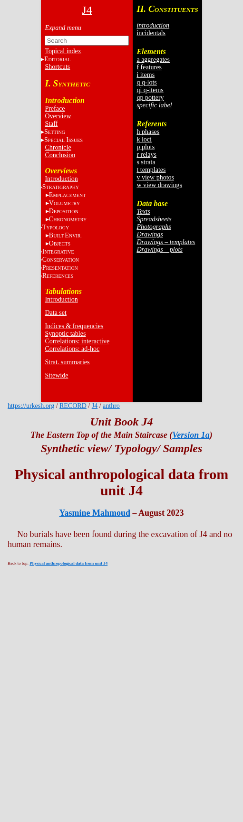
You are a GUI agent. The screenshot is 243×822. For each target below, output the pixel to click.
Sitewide (56, 375)
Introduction (61, 178)
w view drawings (159, 185)
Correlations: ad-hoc (72, 348)
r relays (146, 154)
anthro (111, 405)
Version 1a (191, 435)
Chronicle (58, 147)
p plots (145, 147)
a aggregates (153, 59)
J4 (94, 405)
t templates (150, 169)
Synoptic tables (65, 333)
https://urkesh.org (31, 405)
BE (65, 235)
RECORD (73, 405)
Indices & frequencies (74, 326)
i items (145, 74)
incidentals (150, 33)
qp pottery (150, 97)
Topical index (63, 51)
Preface (55, 108)
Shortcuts (57, 66)
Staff (51, 123)
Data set (55, 312)
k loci (144, 139)
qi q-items (149, 90)
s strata (145, 162)
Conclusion (60, 155)
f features (148, 67)
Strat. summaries (67, 362)
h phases (147, 131)
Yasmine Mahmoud (94, 513)
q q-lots (146, 82)
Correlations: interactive (77, 341)
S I (63, 139)
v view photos (155, 177)
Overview (58, 116)
